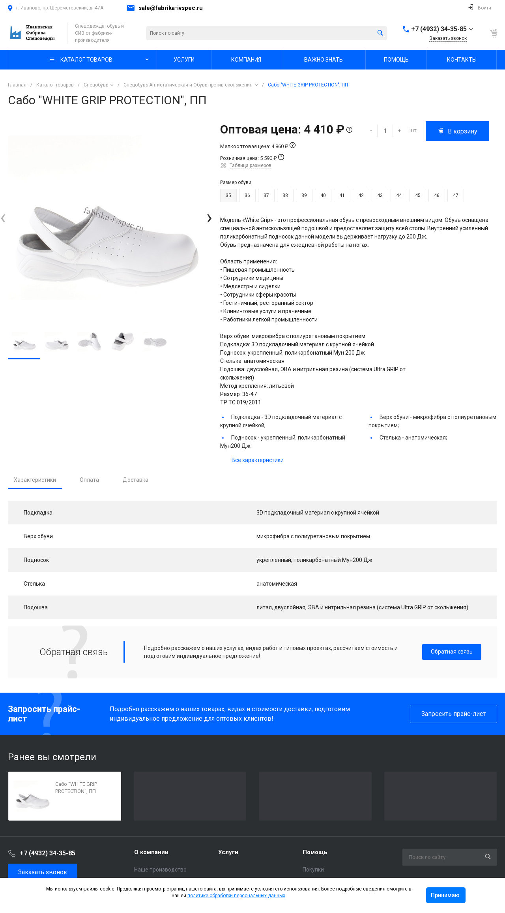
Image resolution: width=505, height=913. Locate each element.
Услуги (228, 852)
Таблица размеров (250, 165)
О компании (151, 852)
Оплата (89, 480)
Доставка (135, 480)
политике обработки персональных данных (236, 895)
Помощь (315, 852)
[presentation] (3, 217)
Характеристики (35, 480)
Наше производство (160, 869)
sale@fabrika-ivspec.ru (170, 7)
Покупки (313, 869)
